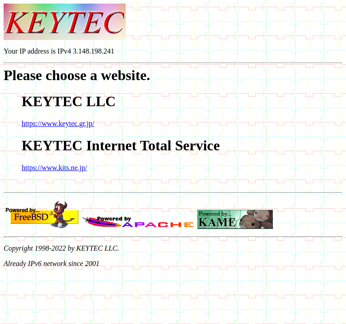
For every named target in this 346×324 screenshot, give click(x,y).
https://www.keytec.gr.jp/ (58, 123)
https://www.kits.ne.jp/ (54, 167)
